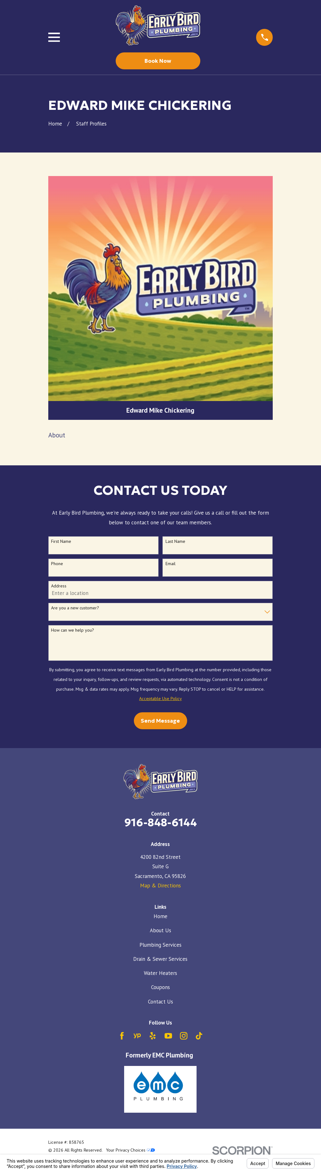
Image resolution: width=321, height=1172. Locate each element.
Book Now (158, 60)
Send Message (160, 720)
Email (171, 563)
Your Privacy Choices (130, 1150)
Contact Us (160, 1001)
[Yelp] (152, 1036)
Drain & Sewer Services (160, 958)
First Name (61, 541)
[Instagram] (183, 1036)
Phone (57, 563)
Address (58, 586)
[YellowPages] (137, 1036)
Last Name (175, 541)
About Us (160, 930)
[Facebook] (122, 1036)
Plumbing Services (160, 944)
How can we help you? (72, 630)
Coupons (160, 987)
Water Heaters (160, 973)
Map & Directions (160, 885)
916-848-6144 (160, 822)
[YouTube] (168, 1036)
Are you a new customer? (75, 608)
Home (160, 916)
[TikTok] (199, 1036)
